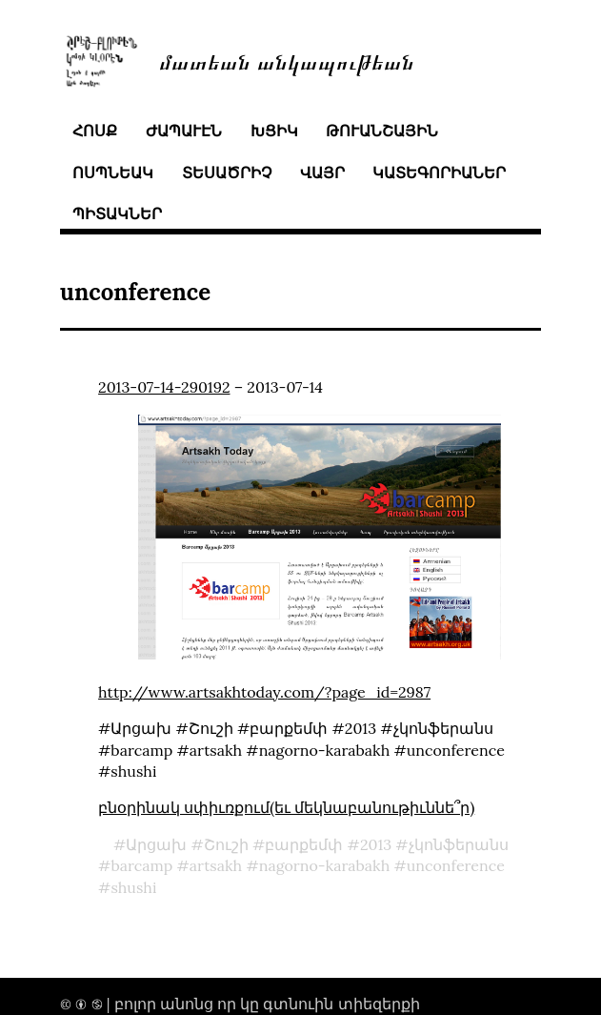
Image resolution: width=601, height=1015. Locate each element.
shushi (133, 887)
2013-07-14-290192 (164, 386)
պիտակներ (117, 213)
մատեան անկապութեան (286, 60)
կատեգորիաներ (439, 172)
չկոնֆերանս (459, 844)
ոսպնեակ (112, 172)
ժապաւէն (184, 130)
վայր (322, 172)
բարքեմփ (304, 844)
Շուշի (226, 844)
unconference (456, 865)
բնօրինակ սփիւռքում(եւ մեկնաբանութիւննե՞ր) (286, 807)
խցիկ (274, 130)
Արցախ (156, 844)
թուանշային (382, 130)
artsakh (216, 865)
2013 (375, 844)
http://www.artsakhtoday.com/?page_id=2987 (264, 691)
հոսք (94, 130)
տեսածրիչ (226, 172)
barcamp (141, 865)
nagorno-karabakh (325, 865)
